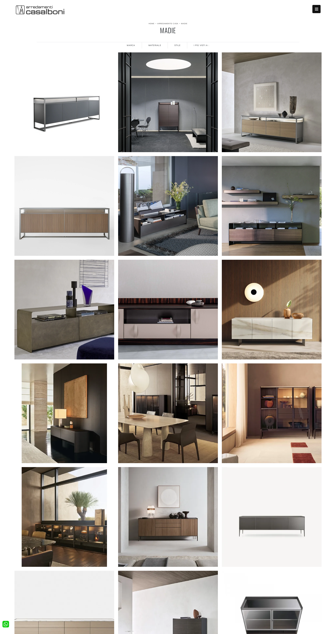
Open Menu (316, 9)
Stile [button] (177, 45)
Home (152, 24)
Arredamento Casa (167, 24)
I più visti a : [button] (201, 45)
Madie (184, 24)
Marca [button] (131, 45)
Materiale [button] (154, 45)
